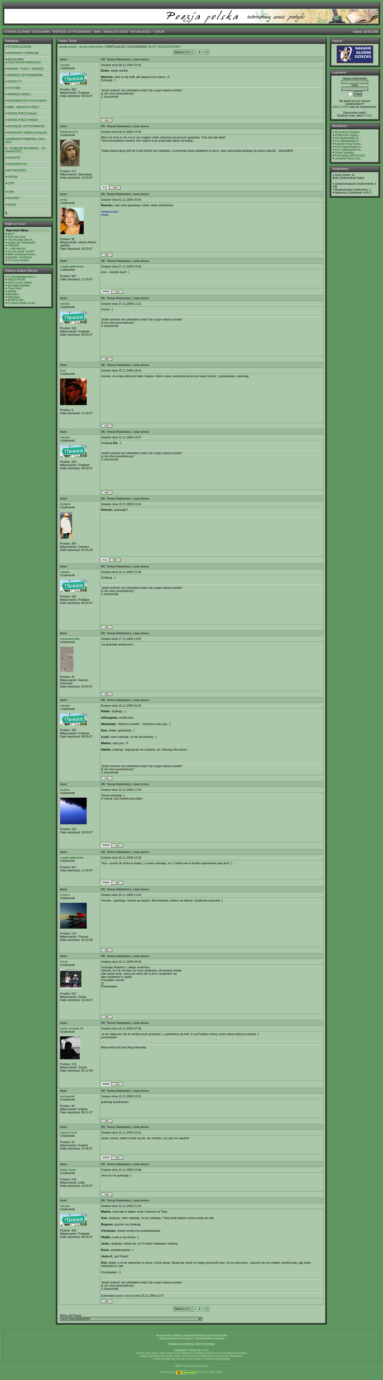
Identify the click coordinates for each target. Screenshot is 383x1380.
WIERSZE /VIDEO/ (19, 94)
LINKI (11, 191)
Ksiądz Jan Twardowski (21, 242)
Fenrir (64, 961)
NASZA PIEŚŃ (16, 279)
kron (63, 370)
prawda (12, 291)
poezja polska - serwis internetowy (81, 46)
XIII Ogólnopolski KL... (348, 138)
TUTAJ (368, 115)
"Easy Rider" (15, 288)
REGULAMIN (41, 31)
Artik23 (367, 192)
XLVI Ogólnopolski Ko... (349, 149)
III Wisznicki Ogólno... (347, 135)
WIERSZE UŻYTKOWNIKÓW (72, 31)
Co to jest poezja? (18, 260)
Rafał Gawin (68, 1169)
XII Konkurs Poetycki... (348, 132)
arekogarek (67, 1096)
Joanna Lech (68, 1132)
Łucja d (64, 894)
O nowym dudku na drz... (22, 303)
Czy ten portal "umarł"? (21, 251)
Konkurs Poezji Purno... (349, 143)
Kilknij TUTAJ (340, 106)
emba (64, 199)
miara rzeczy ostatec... (21, 282)
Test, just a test (17, 236)
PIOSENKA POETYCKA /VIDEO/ (27, 100)
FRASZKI (13, 245)
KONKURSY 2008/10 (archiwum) (27, 132)
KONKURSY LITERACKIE (23, 53)
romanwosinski (70, 638)
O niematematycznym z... (23, 276)
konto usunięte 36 (71, 1028)
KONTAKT (14, 198)
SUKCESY (14, 157)
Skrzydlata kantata (19, 285)
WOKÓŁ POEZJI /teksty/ (22, 113)
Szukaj (12, 204)
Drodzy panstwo (344, 152)
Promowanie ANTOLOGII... (351, 155)
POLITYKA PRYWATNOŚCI (24, 62)
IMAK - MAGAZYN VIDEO (111, 31)
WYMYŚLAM (15, 300)
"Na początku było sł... (21, 239)
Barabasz (13, 294)
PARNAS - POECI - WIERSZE (26, 68)
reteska (65, 65)
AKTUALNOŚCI (140, 31)
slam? (11, 233)
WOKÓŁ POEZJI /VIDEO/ (23, 119)
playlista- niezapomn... (21, 257)
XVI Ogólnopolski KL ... (348, 140)
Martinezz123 (69, 131)
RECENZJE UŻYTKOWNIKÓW (26, 126)
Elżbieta (65, 504)
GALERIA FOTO (17, 164)
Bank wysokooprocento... (23, 254)
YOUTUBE (14, 87)
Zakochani (14, 297)
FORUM (159, 31)
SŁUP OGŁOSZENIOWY (164, 46)
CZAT (11, 183)
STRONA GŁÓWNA (17, 31)
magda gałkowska (72, 266)
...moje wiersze (17, 248)
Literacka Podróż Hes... (349, 158)
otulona (65, 789)
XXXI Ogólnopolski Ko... (349, 146)
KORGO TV (15, 81)
